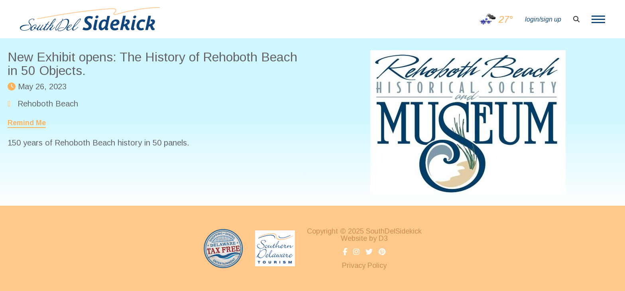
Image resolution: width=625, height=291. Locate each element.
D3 (383, 238)
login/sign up (543, 19)
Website (354, 238)
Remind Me (27, 123)
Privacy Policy (364, 265)
